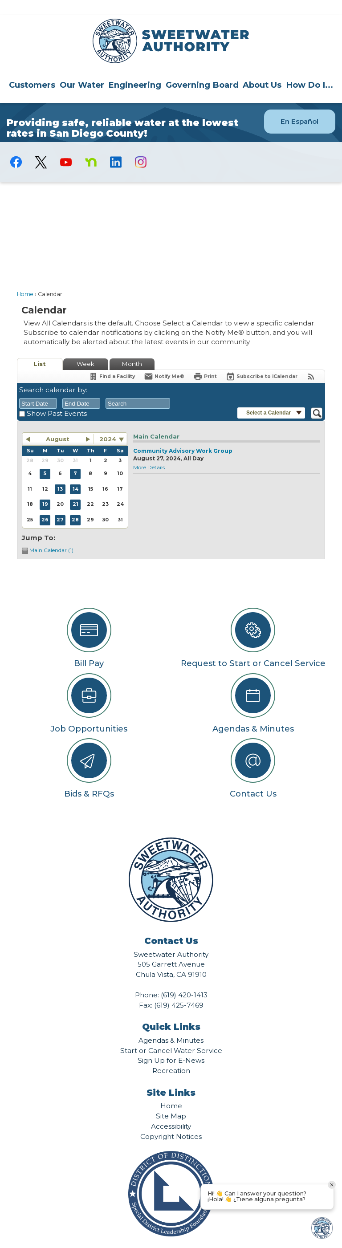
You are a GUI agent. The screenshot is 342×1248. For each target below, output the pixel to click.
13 (60, 474)
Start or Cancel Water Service (171, 1035)
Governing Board (202, 70)
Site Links (171, 1077)
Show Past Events (57, 398)
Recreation (171, 1055)
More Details (149, 452)
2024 (107, 423)
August (57, 423)
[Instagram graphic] (140, 147)
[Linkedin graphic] (115, 147)
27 (60, 505)
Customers (32, 70)
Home (25, 279)
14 (75, 474)
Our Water (82, 70)
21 (75, 489)
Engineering (134, 70)
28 (75, 505)
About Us (262, 70)
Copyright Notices (171, 1121)
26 (45, 505)
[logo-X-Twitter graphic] (40, 147)
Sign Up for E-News (171, 1045)
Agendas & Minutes (171, 1025)
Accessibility (171, 1111)
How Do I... (309, 70)
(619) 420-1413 (184, 980)
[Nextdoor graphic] (90, 147)
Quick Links (171, 1011)
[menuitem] (32, 69)
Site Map (171, 1101)
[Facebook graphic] (16, 147)
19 (45, 489)
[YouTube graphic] (65, 147)
